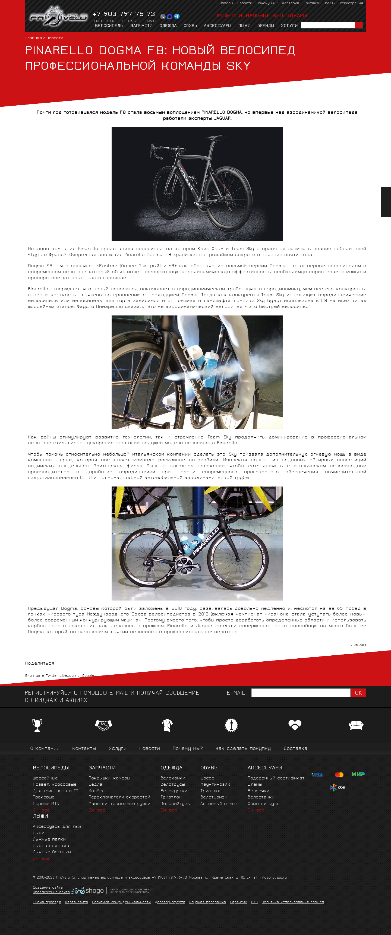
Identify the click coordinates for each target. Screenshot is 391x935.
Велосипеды (109, 26)
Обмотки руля (263, 804)
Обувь (190, 26)
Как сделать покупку (243, 749)
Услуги (289, 26)
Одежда (168, 26)
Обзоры (226, 3)
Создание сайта (48, 888)
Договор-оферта (170, 902)
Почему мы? (267, 3)
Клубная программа (207, 902)
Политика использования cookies (293, 902)
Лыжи (244, 26)
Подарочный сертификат (276, 778)
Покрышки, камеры (109, 778)
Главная (33, 38)
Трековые (44, 797)
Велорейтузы (175, 804)
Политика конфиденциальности (121, 902)
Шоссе (207, 778)
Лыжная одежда (51, 846)
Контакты (312, 3)
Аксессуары (217, 26)
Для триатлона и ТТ (55, 791)
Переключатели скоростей (119, 797)
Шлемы (255, 785)
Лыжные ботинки (52, 852)
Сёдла (95, 785)
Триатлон (171, 797)
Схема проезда (47, 902)
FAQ (254, 902)
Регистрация (351, 3)
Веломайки (172, 778)
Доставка (290, 3)
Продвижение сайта (51, 892)
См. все (41, 810)
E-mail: (237, 693)
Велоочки (258, 791)
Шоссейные (45, 778)
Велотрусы (172, 785)
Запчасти (141, 26)
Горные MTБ (46, 804)
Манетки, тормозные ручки (119, 804)
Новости (244, 3)
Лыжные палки (49, 839)
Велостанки (261, 797)
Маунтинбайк (215, 785)
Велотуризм (214, 797)
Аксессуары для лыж (57, 827)
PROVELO (59, 16)
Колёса (97, 791)
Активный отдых (219, 804)
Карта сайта (76, 902)
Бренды (265, 26)
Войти (330, 3)
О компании (44, 749)
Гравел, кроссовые (55, 785)
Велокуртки (173, 791)
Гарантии (238, 902)
